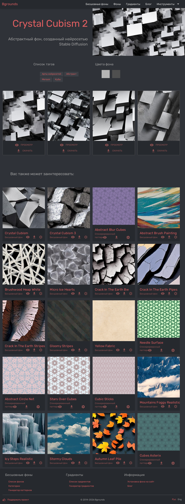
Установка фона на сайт (140, 481)
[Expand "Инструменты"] (168, 4)
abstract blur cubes (110, 230)
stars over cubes (63, 399)
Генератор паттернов (20, 490)
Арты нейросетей (51, 74)
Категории (14, 486)
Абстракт (71, 74)
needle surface (151, 342)
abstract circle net (19, 399)
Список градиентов (79, 481)
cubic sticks (104, 399)
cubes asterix (150, 455)
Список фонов (16, 481)
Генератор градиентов (81, 486)
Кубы (58, 79)
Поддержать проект (18, 499)
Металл (46, 79)
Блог (129, 486)
